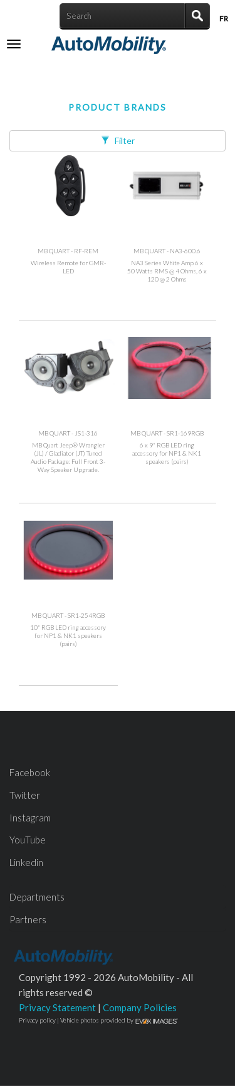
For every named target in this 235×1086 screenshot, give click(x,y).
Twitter (24, 795)
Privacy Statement (57, 1007)
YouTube (27, 839)
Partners (27, 919)
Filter (118, 140)
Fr (223, 18)
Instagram (30, 817)
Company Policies (140, 1007)
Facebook (29, 772)
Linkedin (26, 862)
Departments (37, 896)
